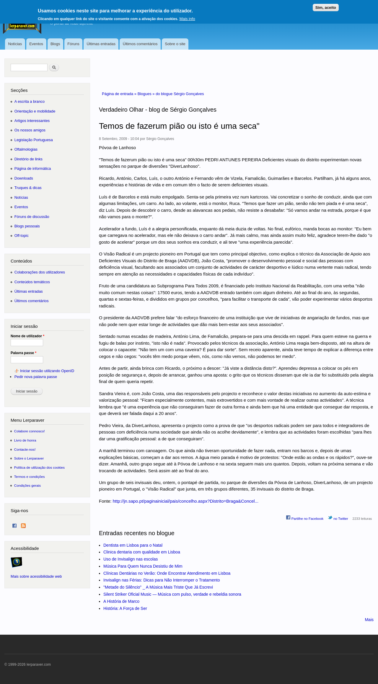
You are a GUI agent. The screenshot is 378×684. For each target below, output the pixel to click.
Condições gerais (27, 485)
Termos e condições (29, 476)
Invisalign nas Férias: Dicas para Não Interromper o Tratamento (161, 580)
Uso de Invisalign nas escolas (130, 559)
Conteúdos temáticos (32, 282)
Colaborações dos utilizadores (39, 272)
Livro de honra (25, 440)
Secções (19, 90)
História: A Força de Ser (125, 608)
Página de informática (32, 168)
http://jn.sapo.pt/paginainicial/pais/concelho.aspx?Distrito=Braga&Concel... (186, 501)
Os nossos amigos (29, 130)
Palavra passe (23, 353)
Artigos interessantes (32, 120)
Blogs (55, 44)
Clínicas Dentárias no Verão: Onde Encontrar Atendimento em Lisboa (166, 573)
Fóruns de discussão (31, 216)
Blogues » (147, 94)
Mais (369, 619)
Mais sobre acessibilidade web (36, 576)
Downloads (23, 178)
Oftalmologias (26, 149)
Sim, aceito (325, 6)
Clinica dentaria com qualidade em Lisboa (141, 552)
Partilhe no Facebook (305, 517)
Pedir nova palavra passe (35, 376)
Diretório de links (28, 159)
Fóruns (73, 44)
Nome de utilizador (27, 336)
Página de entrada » (120, 94)
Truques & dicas (28, 187)
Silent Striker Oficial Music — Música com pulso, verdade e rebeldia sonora (172, 594)
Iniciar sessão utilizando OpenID (47, 371)
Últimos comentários (140, 44)
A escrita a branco (29, 101)
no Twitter (338, 517)
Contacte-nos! (25, 449)
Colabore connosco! (29, 431)
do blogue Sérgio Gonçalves (180, 94)
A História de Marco (121, 601)
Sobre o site (175, 44)
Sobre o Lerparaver (29, 458)
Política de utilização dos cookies (39, 467)
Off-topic (21, 235)
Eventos (36, 44)
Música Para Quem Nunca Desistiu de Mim (143, 566)
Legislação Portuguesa (33, 140)
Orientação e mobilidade (35, 111)
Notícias (15, 44)
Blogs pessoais (27, 226)
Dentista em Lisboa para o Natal (132, 545)
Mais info (187, 17)
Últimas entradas (101, 44)
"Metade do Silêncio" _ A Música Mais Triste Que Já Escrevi (158, 587)
